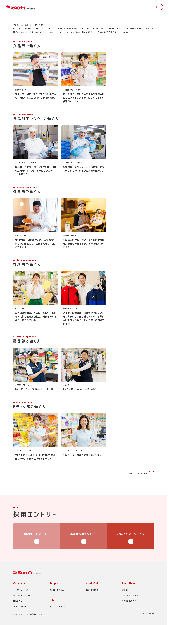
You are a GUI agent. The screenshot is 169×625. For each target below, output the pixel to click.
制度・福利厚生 (92, 589)
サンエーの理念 (19, 606)
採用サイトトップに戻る (141, 473)
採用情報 (125, 589)
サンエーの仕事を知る (58, 606)
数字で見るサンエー (21, 595)
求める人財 (17, 601)
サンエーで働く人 (56, 589)
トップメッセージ (20, 589)
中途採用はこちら (129, 601)
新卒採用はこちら (129, 595)
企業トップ (16, 614)
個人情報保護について (33, 614)
